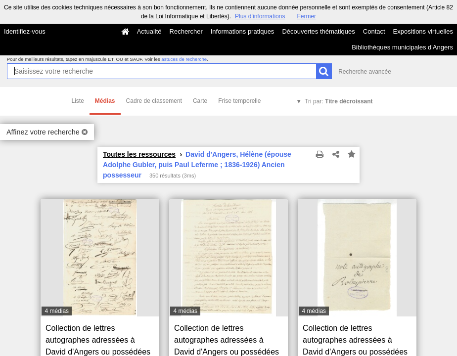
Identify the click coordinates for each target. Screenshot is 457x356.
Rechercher (186, 31)
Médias (105, 100)
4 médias (57, 311)
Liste (78, 100)
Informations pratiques (242, 31)
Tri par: (338, 101)
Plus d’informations (260, 16)
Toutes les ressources (139, 154)
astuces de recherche (184, 59)
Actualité (149, 31)
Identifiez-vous (25, 31)
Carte (200, 100)
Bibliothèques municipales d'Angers (402, 47)
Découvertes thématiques (318, 31)
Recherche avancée (364, 71)
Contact (374, 31)
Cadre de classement (154, 100)
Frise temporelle (239, 100)
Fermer (306, 16)
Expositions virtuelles (423, 31)
